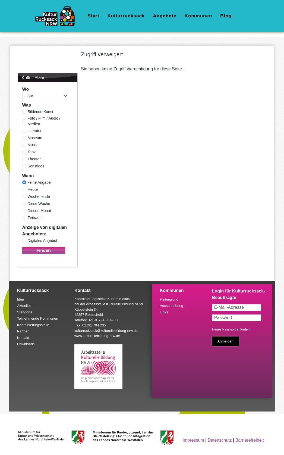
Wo (25, 89)
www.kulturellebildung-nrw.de (97, 336)
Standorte (24, 312)
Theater (34, 159)
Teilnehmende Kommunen (37, 318)
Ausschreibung (171, 306)
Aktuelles (24, 306)
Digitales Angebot (42, 240)
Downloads (25, 344)
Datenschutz (220, 440)
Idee (20, 299)
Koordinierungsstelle (33, 325)
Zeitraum (35, 218)
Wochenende (39, 196)
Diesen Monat (39, 210)
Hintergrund (169, 299)
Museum (35, 138)
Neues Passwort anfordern (231, 329)
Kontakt (23, 338)
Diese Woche (39, 203)
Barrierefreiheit (249, 440)
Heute (33, 189)
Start (93, 15)
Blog (226, 15)
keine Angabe (39, 182)
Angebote (164, 15)
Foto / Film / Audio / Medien (44, 121)
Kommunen (198, 15)
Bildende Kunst (40, 112)
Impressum (193, 440)
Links (164, 312)
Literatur (35, 131)
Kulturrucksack (126, 15)
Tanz (32, 152)
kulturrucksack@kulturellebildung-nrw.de (106, 331)
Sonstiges (36, 166)
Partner (23, 331)
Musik (33, 145)
